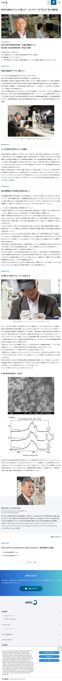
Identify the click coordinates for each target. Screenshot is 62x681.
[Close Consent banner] (60, 649)
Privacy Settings (49, 652)
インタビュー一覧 (31, 562)
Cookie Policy (6, 674)
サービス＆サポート (7, 634)
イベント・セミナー (7, 640)
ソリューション (6, 625)
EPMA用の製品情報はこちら (11, 556)
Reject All (49, 656)
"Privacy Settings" (21, 671)
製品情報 (4, 611)
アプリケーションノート (9, 629)
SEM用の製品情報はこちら (10, 552)
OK (49, 660)
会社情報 (4, 645)
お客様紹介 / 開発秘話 (10, 619)
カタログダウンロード (9, 616)
